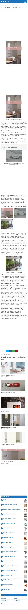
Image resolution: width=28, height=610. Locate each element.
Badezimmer (3, 593)
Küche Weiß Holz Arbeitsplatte (9, 509)
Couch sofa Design (7, 575)
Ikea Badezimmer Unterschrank (10, 495)
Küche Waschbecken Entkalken (7, 457)
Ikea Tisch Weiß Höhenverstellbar (10, 547)
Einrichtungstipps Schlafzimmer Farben (11, 504)
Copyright (10, 605)
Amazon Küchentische (8, 580)
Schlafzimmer (17, 596)
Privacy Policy (24, 605)
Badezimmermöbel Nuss (8, 556)
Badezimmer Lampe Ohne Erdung (10, 561)
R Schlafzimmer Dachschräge (9, 514)
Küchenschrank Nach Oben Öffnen (8, 388)
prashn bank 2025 (19, 607)
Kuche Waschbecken (6, 349)
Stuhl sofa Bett (6, 584)
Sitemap (2, 605)
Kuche (3, 9)
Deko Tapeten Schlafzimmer (9, 518)
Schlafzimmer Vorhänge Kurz (9, 551)
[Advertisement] (14, 26)
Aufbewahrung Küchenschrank (7, 440)
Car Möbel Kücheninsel (8, 533)
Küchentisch (3, 596)
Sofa (2, 598)
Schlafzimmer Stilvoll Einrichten (10, 500)
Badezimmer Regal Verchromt (9, 542)
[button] (25, 1)
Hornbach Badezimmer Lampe (10, 566)
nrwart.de (5, 1)
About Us (20, 605)
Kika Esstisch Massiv (7, 523)
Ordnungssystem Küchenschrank (8, 370)
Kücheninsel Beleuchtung (6, 405)
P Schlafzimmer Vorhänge (9, 528)
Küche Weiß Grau (7, 537)
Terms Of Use (15, 605)
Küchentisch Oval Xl (7, 570)
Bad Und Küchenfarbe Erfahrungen (8, 422)
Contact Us (6, 605)
